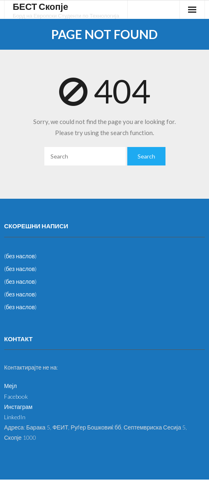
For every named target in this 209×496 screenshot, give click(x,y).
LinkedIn (14, 416)
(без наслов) (20, 256)
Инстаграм (18, 406)
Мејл (10, 385)
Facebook (16, 396)
